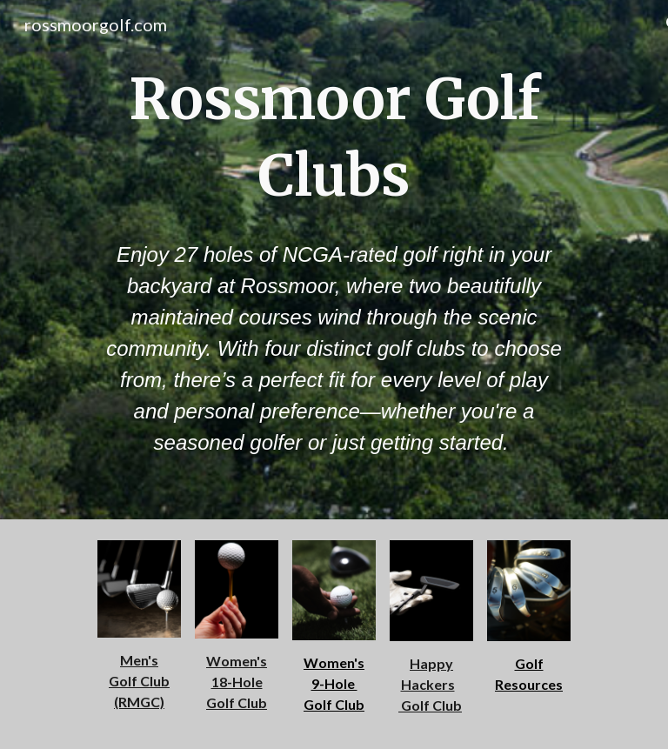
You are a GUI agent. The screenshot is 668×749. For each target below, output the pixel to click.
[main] (333, 138)
